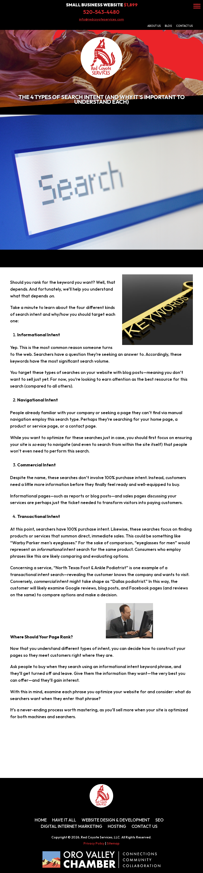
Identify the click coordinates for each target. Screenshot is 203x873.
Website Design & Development (116, 820)
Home (41, 820)
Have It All (64, 820)
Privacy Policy (93, 843)
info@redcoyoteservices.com (101, 19)
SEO (159, 820)
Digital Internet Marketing (71, 826)
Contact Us (184, 26)
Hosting (117, 826)
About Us (154, 26)
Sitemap (113, 843)
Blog (168, 26)
